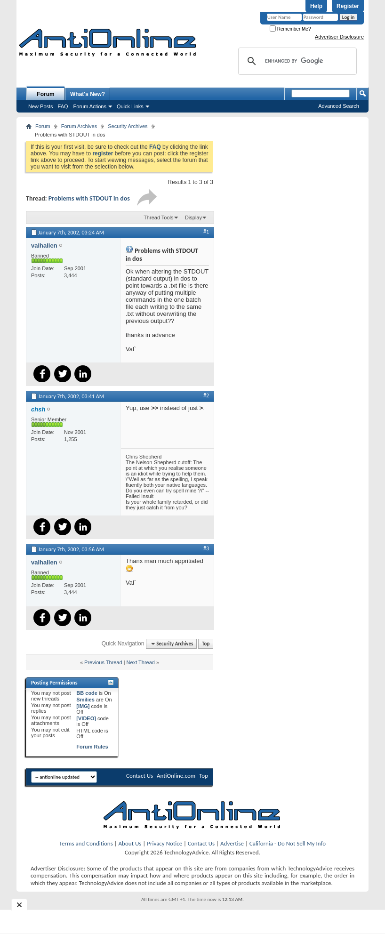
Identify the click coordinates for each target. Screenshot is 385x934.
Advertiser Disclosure (339, 37)
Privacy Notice (164, 843)
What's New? (87, 94)
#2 (206, 395)
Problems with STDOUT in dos (89, 198)
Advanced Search (338, 106)
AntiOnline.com (176, 775)
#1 (206, 231)
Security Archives (127, 126)
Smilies (85, 699)
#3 (206, 548)
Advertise (232, 843)
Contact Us (139, 775)
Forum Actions (89, 106)
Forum (45, 94)
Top (205, 644)
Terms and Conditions (86, 843)
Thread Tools (158, 217)
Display (193, 217)
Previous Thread (103, 662)
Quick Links (130, 106)
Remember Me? (290, 29)
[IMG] (82, 706)
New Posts (40, 106)
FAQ (63, 106)
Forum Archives (79, 126)
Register (348, 6)
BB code (86, 693)
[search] (296, 61)
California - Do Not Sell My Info (287, 843)
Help (316, 6)
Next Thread (141, 662)
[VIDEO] (86, 718)
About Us (130, 843)
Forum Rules (92, 746)
